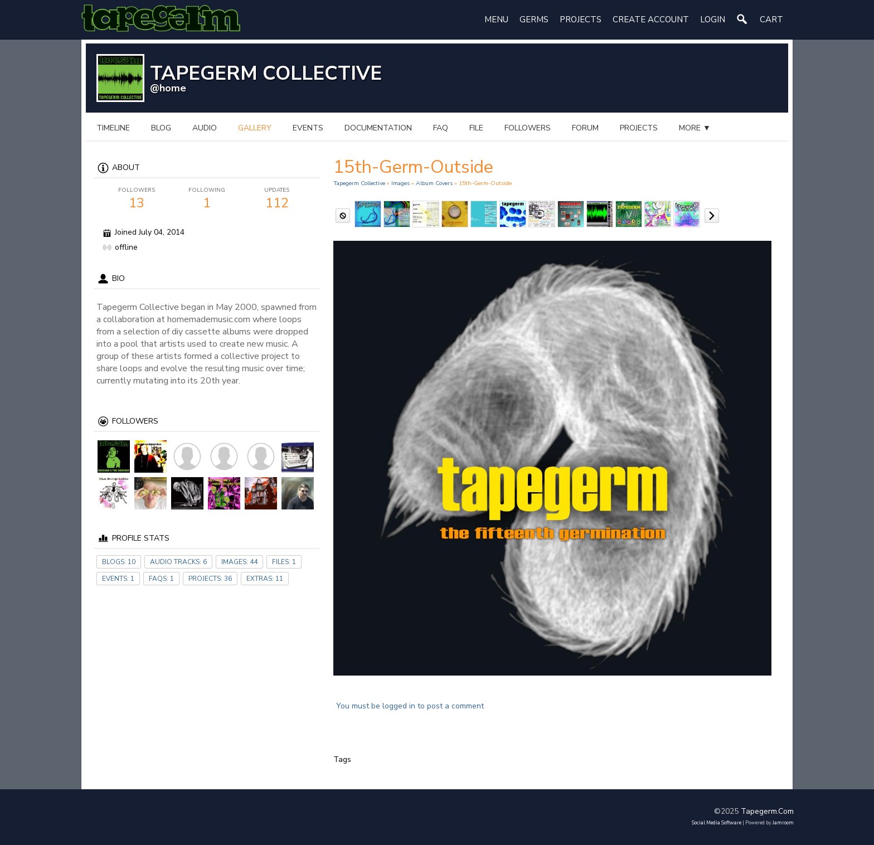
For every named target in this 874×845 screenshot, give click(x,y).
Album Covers (434, 183)
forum (585, 128)
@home (168, 88)
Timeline (113, 128)
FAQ (440, 128)
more (695, 128)
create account (651, 19)
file (476, 128)
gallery (254, 128)
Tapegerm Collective (359, 183)
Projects (580, 19)
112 (277, 199)
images (400, 183)
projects (639, 128)
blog (161, 128)
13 (136, 199)
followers (527, 128)
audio (204, 128)
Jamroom (783, 822)
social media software (716, 822)
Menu (496, 19)
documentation (378, 128)
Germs (533, 19)
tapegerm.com (767, 811)
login (712, 19)
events (308, 128)
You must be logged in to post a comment (410, 706)
